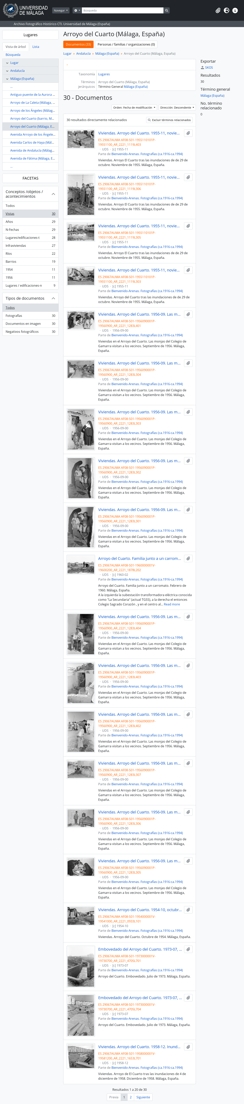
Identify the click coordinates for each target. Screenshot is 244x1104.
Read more (172, 604)
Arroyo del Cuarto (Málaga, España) (36, 126)
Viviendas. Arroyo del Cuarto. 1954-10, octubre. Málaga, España (140, 909)
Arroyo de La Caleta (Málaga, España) (37, 102)
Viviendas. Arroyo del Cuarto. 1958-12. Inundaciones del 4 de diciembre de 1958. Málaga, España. (140, 1046)
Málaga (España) (22, 78)
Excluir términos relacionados (169, 120)
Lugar (14, 63)
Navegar (60, 10)
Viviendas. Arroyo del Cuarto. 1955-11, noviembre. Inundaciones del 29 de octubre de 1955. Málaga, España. (140, 133)
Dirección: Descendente (176, 107)
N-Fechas (30, 230)
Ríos (30, 254)
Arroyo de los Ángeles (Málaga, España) (39, 110)
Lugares (30, 34)
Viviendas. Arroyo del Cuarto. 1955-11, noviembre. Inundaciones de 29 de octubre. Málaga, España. (140, 177)
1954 (30, 270)
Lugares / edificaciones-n (30, 286)
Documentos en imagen (30, 324)
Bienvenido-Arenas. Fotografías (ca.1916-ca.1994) (147, 154)
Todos (10, 206)
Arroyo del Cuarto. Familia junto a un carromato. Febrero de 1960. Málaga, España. (140, 558)
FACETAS (30, 178)
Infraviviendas (30, 246)
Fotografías (30, 316)
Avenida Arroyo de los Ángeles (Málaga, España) (45, 134)
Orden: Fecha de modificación (133, 107)
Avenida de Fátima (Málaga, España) (36, 158)
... (11, 86)
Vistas (30, 214)
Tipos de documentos (25, 298)
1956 (30, 278)
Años (30, 222)
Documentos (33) (78, 44)
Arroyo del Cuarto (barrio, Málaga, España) (41, 118)
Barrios (30, 262)
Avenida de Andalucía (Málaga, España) (38, 150)
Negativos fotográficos (30, 332)
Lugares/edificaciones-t (30, 238)
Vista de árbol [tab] (16, 47)
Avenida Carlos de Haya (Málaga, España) (40, 142)
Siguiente (143, 1097)
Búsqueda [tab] (13, 55)
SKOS (207, 67)
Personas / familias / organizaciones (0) (126, 44)
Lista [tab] (35, 47)
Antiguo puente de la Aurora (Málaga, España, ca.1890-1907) (54, 94)
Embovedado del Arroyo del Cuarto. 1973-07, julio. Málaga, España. (140, 949)
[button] (218, 10)
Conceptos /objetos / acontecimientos (24, 194)
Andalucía (17, 71)
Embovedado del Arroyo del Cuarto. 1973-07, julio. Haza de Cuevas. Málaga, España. (140, 997)
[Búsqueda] (123, 10)
